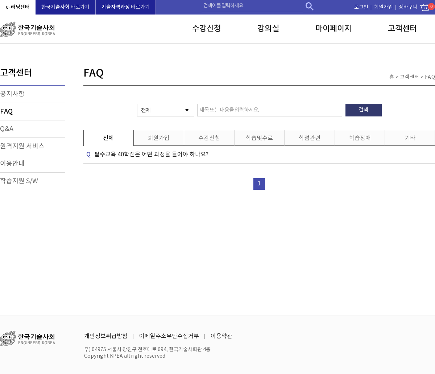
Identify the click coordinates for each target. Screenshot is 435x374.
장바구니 (409, 6)
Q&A (6, 129)
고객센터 (402, 28)
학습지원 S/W (19, 181)
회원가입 (383, 7)
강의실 (268, 28)
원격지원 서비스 (22, 146)
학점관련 (309, 138)
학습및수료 (259, 138)
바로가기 (65, 7)
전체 (108, 138)
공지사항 (12, 94)
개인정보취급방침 (106, 336)
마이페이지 (333, 28)
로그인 (361, 7)
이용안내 (12, 164)
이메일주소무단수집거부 (169, 336)
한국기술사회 (27, 29)
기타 (410, 138)
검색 (310, 6)
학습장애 (360, 138)
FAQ (6, 111)
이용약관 (221, 336)
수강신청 (206, 28)
